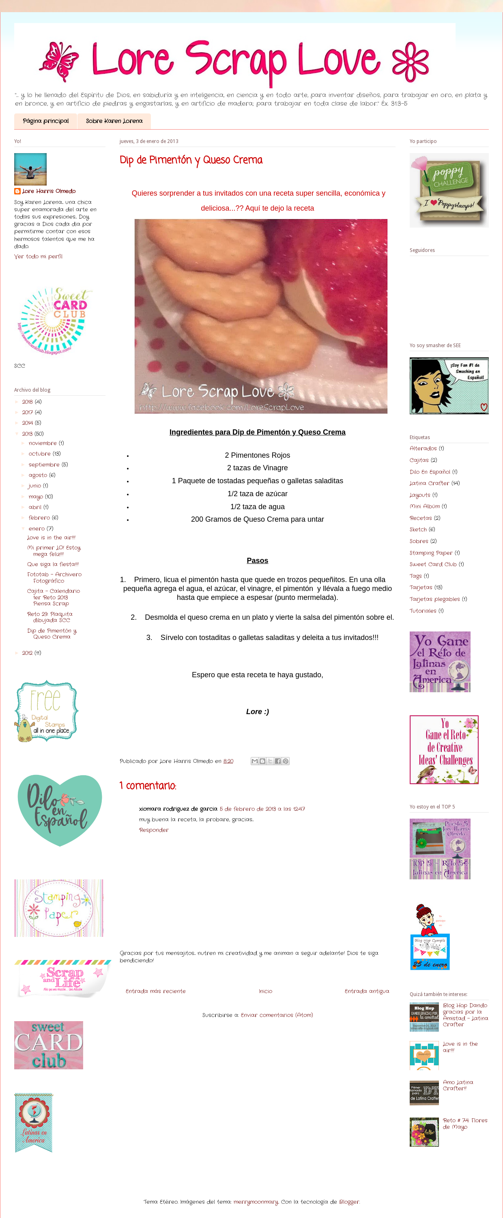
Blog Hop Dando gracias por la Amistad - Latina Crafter (465, 1015)
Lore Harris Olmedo (48, 191)
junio (36, 486)
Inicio (265, 991)
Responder (154, 830)
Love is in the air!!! (51, 538)
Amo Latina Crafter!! (458, 1086)
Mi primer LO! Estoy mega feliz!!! (53, 551)
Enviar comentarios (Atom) (277, 1015)
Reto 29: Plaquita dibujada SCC (50, 617)
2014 (28, 423)
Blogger (349, 1202)
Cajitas (419, 460)
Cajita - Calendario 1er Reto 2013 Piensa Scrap (53, 597)
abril (36, 507)
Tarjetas (421, 587)
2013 (28, 434)
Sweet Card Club (433, 564)
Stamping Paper (431, 553)
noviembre (44, 443)
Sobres (419, 541)
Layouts (420, 495)
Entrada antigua (367, 991)
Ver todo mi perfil (38, 256)
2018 (28, 402)
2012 (28, 653)
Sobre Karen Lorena (114, 121)
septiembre (45, 465)
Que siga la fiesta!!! (53, 564)
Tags (416, 576)
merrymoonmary (256, 1202)
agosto (39, 475)
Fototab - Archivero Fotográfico (54, 578)
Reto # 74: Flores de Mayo (465, 1124)
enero (38, 529)
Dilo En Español (430, 472)
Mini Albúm (425, 506)
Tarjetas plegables (435, 599)
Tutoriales (423, 611)
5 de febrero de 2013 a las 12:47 (262, 809)
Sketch (418, 529)
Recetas (421, 518)
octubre (41, 454)
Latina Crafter (429, 483)
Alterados (423, 448)
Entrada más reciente (156, 991)
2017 (28, 412)
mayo (37, 497)
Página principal (46, 121)
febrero (40, 518)
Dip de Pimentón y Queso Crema (51, 634)
